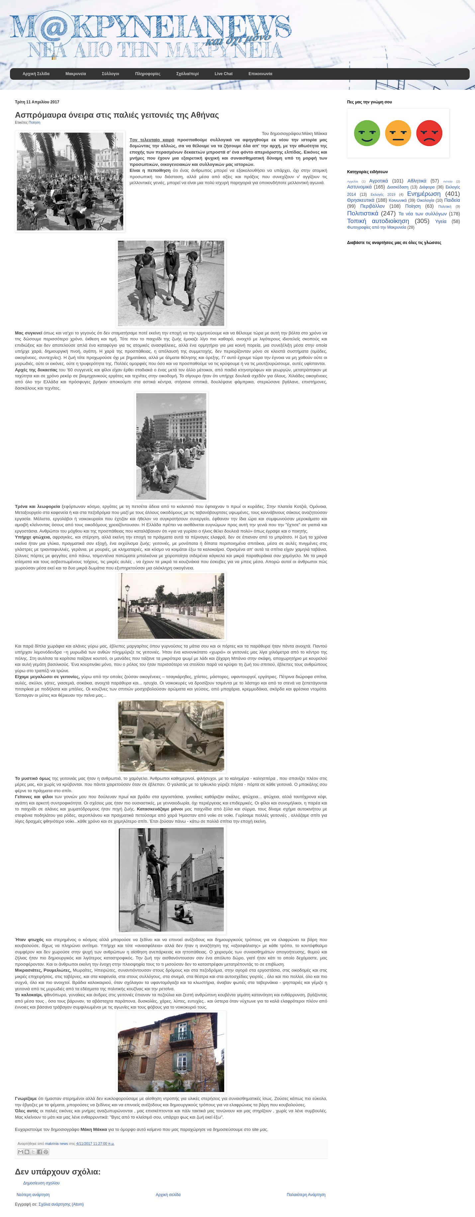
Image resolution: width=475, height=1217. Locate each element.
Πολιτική (444, 206)
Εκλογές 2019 (383, 194)
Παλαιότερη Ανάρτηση (306, 1194)
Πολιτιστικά (362, 213)
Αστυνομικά (359, 186)
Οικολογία (425, 200)
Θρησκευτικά (360, 200)
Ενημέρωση (424, 193)
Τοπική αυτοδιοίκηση (378, 220)
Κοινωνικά (398, 200)
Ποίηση (34, 122)
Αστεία (447, 181)
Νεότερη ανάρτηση (33, 1194)
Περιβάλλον (372, 206)
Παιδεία (452, 200)
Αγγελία (352, 181)
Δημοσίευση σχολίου (41, 1183)
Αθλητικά (417, 180)
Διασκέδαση (398, 187)
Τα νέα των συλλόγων (422, 213)
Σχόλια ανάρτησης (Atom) (61, 1204)
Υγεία (440, 221)
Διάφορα (427, 187)
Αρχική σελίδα (168, 1194)
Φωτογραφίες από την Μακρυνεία (376, 227)
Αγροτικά (378, 180)
